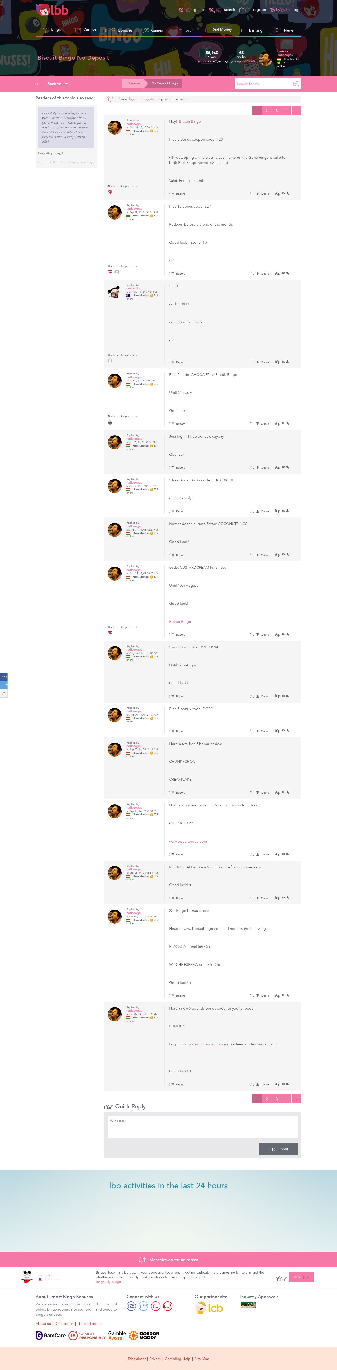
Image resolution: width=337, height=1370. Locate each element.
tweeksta (133, 288)
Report (177, 194)
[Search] (296, 83)
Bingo (56, 29)
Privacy (155, 1359)
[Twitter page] (143, 1306)
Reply (285, 193)
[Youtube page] (167, 1306)
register (253, 9)
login (285, 9)
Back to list (52, 84)
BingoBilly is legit (50, 153)
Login (132, 99)
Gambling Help (177, 1359)
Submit (278, 1149)
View (301, 1276)
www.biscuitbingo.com (188, 841)
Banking (252, 30)
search (222, 9)
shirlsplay (72, 162)
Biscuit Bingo (190, 121)
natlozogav (285, 55)
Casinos (89, 29)
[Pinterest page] (155, 1306)
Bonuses (119, 30)
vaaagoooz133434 (244, 61)
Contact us (64, 1324)
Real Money (222, 29)
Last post (202, 61)
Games (152, 30)
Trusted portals (90, 1324)
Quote (259, 194)
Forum (185, 30)
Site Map (201, 1359)
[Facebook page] (131, 1306)
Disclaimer (137, 1359)
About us (43, 1324)
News (284, 30)
